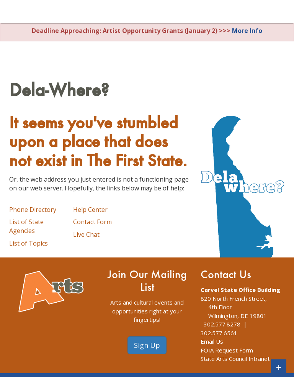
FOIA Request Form (227, 350)
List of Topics (28, 243)
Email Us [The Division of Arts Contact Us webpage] (212, 341)
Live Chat (86, 234)
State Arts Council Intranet (235, 358)
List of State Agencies (26, 226)
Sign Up (147, 345)
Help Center (90, 209)
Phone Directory (32, 209)
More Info (247, 30)
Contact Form (92, 222)
